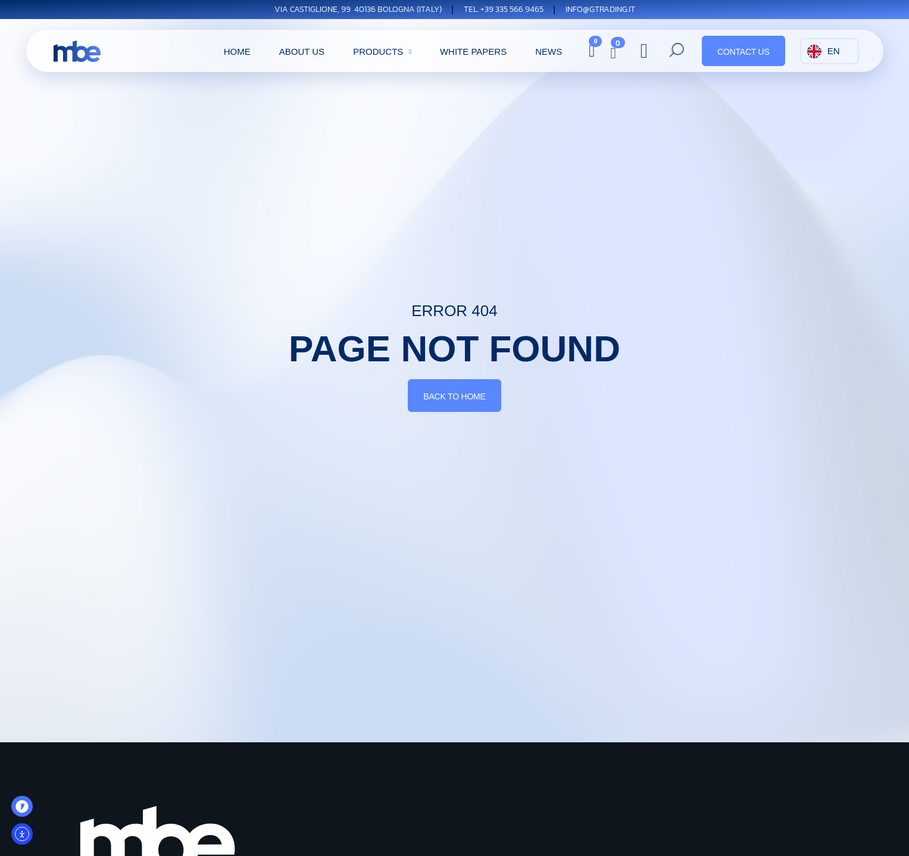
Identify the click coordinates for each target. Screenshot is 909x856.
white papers (473, 51)
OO (26, 810)
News (548, 51)
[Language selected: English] (829, 51)
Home (237, 51)
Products (383, 51)
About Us (301, 51)
